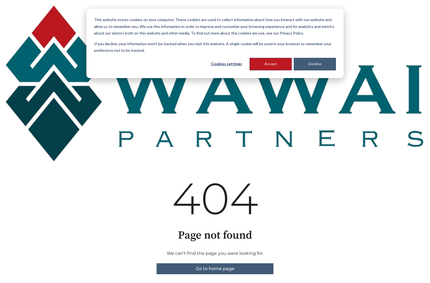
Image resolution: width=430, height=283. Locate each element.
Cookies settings (226, 63)
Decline (315, 63)
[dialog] (215, 43)
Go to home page (215, 268)
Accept (270, 63)
